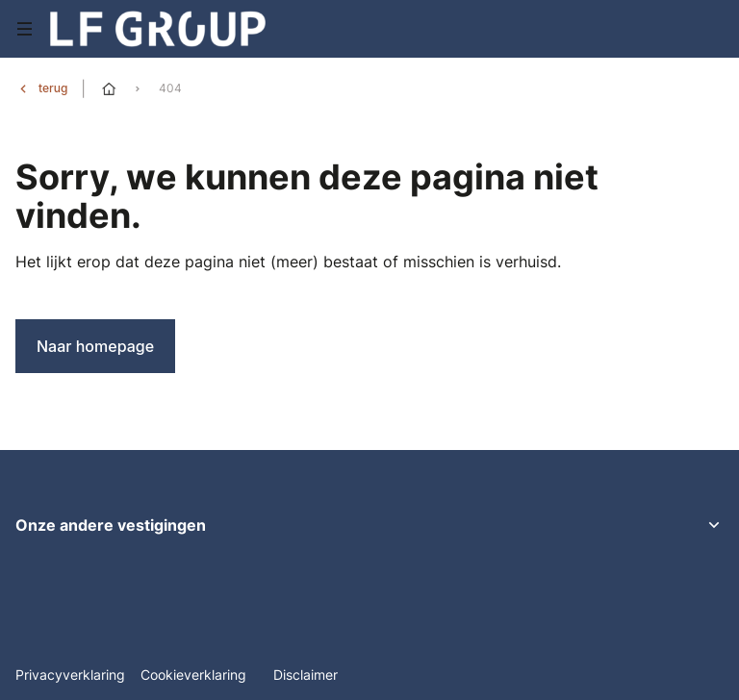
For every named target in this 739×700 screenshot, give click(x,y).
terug (52, 88)
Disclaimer (305, 674)
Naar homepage (95, 346)
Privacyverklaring (70, 674)
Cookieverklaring (195, 674)
